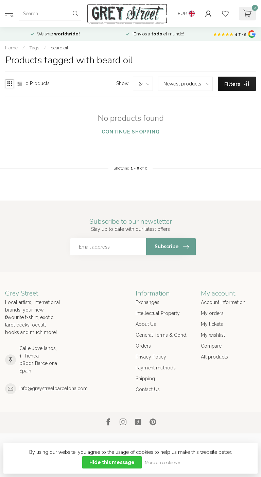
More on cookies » (162, 462)
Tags (34, 47)
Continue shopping (131, 131)
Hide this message (112, 462)
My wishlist (213, 335)
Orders (143, 346)
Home (11, 47)
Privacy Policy (151, 357)
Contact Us (148, 389)
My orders (212, 313)
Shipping (145, 378)
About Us (146, 324)
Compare (211, 346)
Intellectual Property (158, 313)
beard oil (59, 47)
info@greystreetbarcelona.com (53, 388)
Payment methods (156, 367)
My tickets (212, 324)
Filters (236, 84)
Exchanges (147, 302)
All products (214, 357)
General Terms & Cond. (161, 335)
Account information (223, 302)
